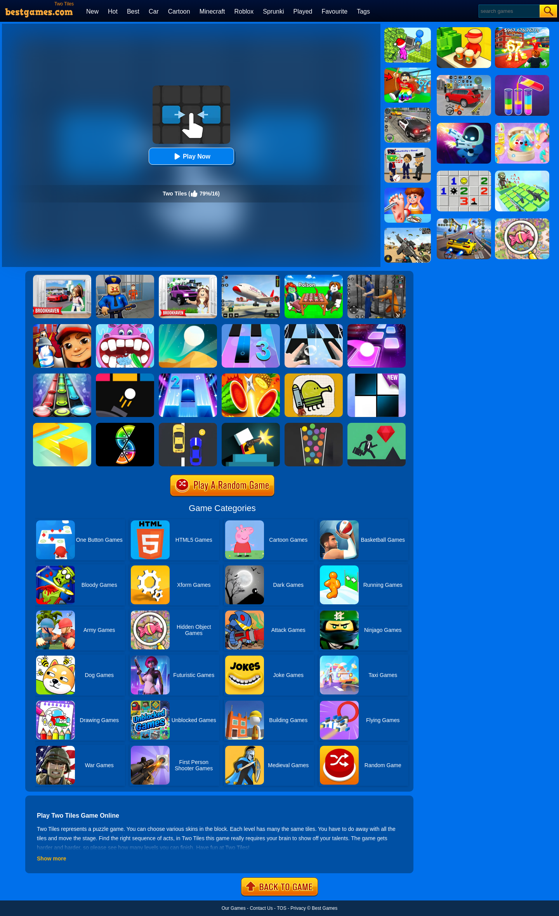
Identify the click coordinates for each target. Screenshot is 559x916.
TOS (281, 908)
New (92, 11)
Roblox (243, 11)
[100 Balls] (314, 425)
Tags (363, 11)
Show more (51, 858)
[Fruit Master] (251, 376)
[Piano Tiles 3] (314, 327)
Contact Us (261, 908)
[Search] (509, 11)
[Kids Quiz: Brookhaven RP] (188, 277)
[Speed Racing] (188, 425)
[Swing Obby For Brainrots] (407, 70)
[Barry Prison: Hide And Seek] (125, 277)
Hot (113, 11)
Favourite (334, 11)
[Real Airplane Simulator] (251, 277)
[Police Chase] (407, 110)
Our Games (234, 908)
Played (302, 11)
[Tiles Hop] (376, 327)
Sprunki (273, 11)
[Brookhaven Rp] (62, 277)
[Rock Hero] (62, 376)
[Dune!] (188, 327)
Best (133, 11)
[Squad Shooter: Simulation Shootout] (407, 230)
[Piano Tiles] (376, 376)
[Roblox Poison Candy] (314, 277)
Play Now (191, 156)
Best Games (324, 908)
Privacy (298, 908)
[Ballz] (125, 376)
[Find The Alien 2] (407, 150)
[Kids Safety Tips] (407, 190)
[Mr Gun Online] (251, 425)
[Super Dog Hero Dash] (62, 327)
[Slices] (125, 425)
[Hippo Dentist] (125, 327)
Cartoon (179, 11)
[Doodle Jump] (314, 376)
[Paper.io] (62, 425)
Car (154, 11)
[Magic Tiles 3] (251, 327)
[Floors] (376, 425)
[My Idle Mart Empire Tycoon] (407, 30)
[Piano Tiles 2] (188, 376)
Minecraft (212, 11)
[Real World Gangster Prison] (376, 277)
